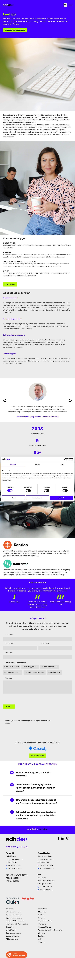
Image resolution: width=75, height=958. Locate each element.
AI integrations (12, 939)
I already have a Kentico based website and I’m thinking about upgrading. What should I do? (36, 815)
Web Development (13, 912)
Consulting (10, 927)
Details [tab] (37, 464)
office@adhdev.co (15, 868)
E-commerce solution (12, 672)
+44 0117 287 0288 (46, 865)
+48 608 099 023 (14, 865)
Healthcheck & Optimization (17, 924)
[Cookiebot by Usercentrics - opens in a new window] (65, 459)
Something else (54, 672)
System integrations (49, 667)
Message (8, 678)
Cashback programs (13, 933)
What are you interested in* (17, 663)
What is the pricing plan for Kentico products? (33, 774)
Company (8, 652)
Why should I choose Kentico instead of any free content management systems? (36, 801)
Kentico (41, 915)
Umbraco (41, 918)
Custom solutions (45, 921)
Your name (9, 634)
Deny (13, 498)
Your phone (45, 643)
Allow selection (37, 498)
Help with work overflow (34, 672)
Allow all (61, 498)
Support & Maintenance (15, 921)
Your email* (9, 643)
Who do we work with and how (50, 930)
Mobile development (14, 915)
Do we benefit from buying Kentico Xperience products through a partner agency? (35, 788)
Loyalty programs (12, 936)
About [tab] (62, 464)
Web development (11, 667)
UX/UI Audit (10, 930)
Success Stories (44, 927)
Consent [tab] (13, 464)
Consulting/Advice (30, 667)
